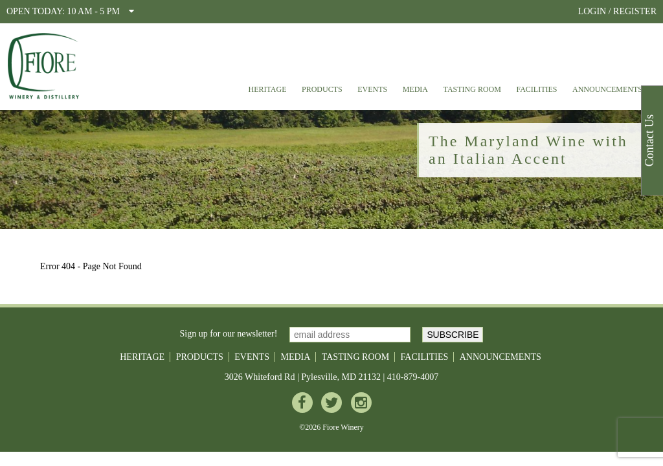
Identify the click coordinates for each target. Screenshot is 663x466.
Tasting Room (472, 89)
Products (322, 89)
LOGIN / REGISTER (617, 11)
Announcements (607, 89)
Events (372, 89)
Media (415, 89)
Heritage (267, 89)
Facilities (536, 89)
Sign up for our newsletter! (229, 333)
